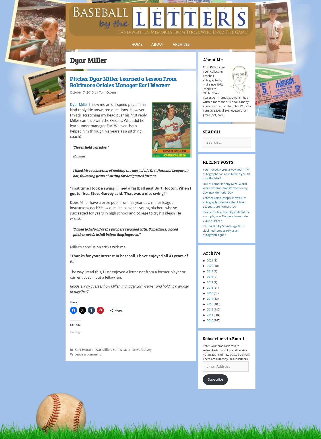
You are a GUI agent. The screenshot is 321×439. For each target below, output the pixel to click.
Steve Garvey (142, 349)
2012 (210, 309)
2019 (210, 271)
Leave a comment (88, 354)
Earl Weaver (122, 349)
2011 (210, 315)
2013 (210, 304)
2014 (210, 298)
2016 (210, 288)
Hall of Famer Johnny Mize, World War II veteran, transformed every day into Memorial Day (225, 188)
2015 (210, 293)
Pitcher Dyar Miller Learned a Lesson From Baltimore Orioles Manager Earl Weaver (123, 82)
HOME (137, 44)
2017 (210, 282)
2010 (210, 320)
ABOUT (157, 44)
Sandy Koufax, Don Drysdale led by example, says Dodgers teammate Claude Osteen (226, 216)
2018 (210, 277)
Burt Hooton (84, 349)
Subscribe (215, 379)
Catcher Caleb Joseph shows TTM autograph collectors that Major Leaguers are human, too (224, 202)
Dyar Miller (79, 104)
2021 (210, 260)
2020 (210, 266)
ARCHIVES (181, 44)
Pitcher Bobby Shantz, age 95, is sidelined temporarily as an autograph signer (224, 230)
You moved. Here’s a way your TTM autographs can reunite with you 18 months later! (226, 173)
